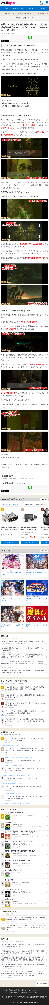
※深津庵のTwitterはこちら (10, 457)
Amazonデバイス (41, 504)
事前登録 (18, 18)
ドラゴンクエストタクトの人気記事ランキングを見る (16, 803)
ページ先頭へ (43, 983)
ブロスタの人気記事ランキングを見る (12, 783)
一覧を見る (44, 499)
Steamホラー (24, 478)
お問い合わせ (8, 990)
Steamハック (16, 478)
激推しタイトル (28, 18)
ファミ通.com (23, 992)
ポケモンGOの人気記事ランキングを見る (13, 793)
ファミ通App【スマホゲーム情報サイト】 (13, 13)
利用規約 (17, 990)
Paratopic (4, 478)
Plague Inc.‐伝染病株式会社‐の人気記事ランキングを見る (16, 775)
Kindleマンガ (27, 504)
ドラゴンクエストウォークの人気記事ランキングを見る (17, 757)
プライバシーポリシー (36, 990)
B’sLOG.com (33, 992)
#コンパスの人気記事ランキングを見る (12, 745)
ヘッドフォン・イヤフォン (11, 504)
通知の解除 (14, 992)
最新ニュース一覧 (33, 13)
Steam (10, 478)
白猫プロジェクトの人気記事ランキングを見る (14, 765)
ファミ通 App (8, 3)
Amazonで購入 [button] (10, 542)
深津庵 (31, 478)
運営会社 (24, 990)
